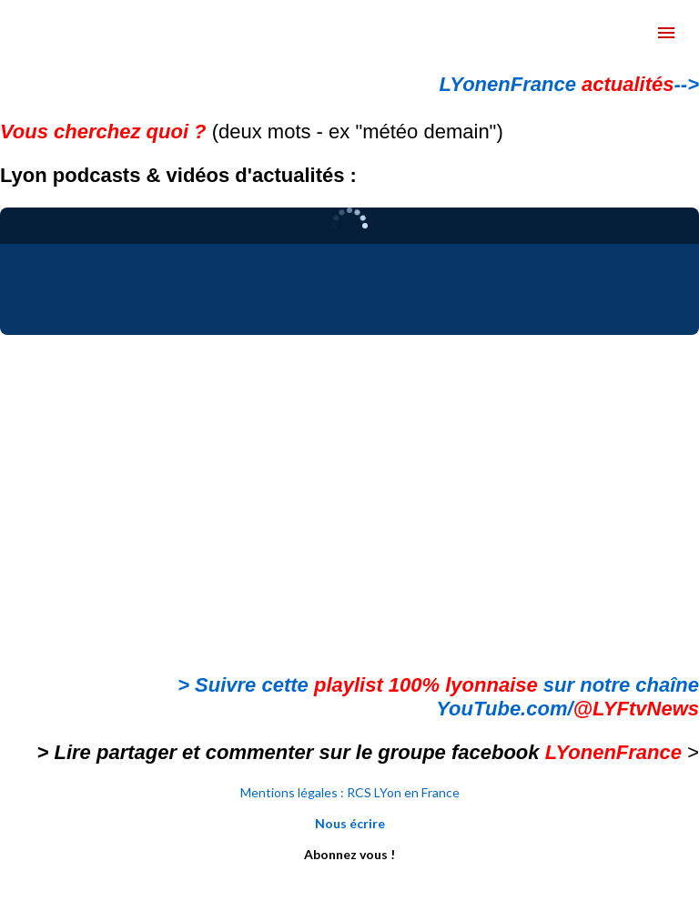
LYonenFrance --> (569, 84)
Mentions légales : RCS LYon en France (350, 792)
